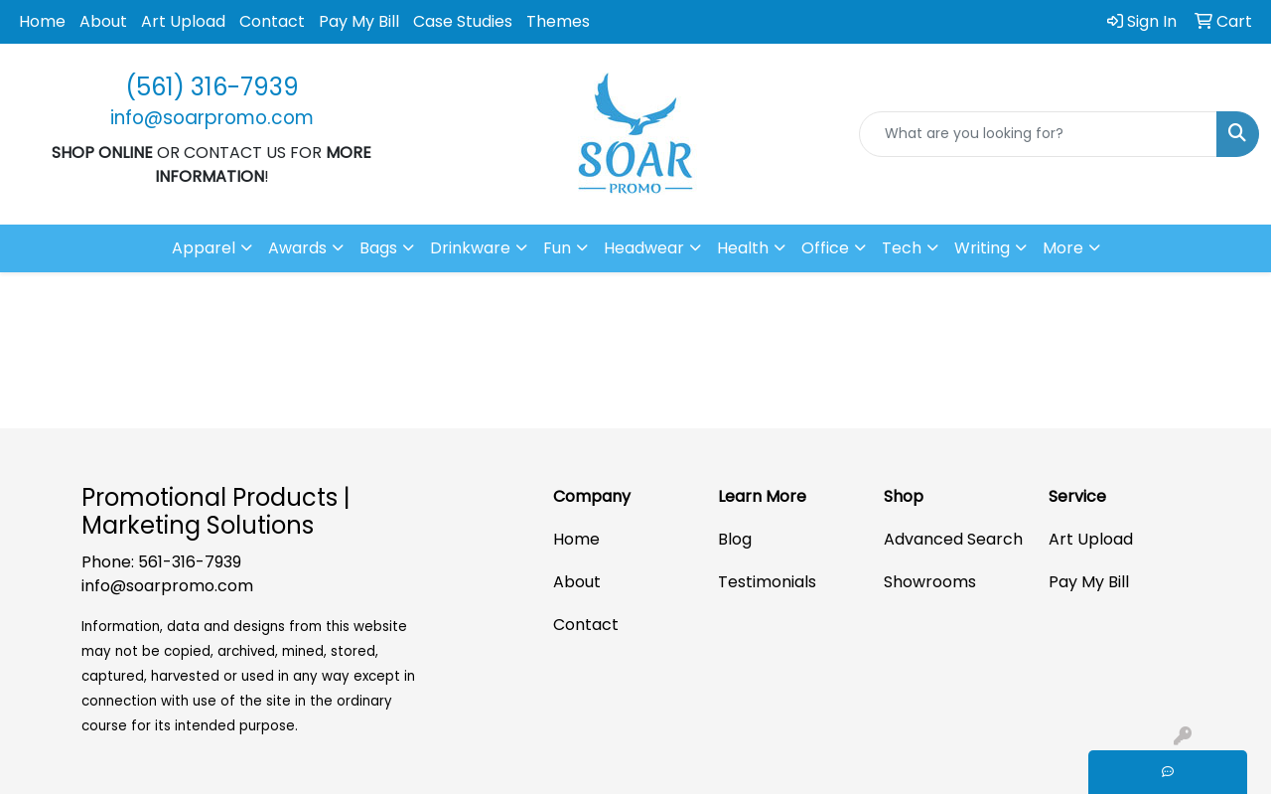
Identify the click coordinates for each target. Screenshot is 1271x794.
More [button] (1063, 248)
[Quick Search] (1038, 134)
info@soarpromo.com (167, 585)
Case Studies (462, 21)
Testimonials (767, 581)
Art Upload (183, 21)
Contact (272, 21)
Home (42, 21)
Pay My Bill (359, 21)
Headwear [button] (644, 248)
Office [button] (825, 248)
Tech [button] (901, 248)
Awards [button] (297, 248)
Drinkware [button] (470, 248)
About (103, 21)
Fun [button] (557, 248)
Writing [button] (982, 248)
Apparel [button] (203, 248)
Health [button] (743, 248)
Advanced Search (953, 539)
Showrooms (930, 581)
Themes (558, 21)
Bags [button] (378, 248)
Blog (735, 539)
